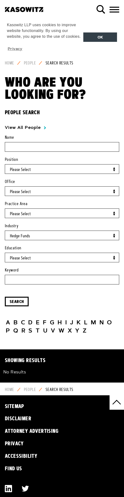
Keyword (12, 270)
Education (13, 248)
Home (9, 63)
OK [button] (100, 37)
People (30, 63)
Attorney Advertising (32, 431)
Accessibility (21, 456)
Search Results (59, 63)
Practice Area (16, 203)
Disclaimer (18, 418)
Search (17, 301)
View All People (23, 127)
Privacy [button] (15, 48)
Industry (11, 225)
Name (9, 137)
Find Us (13, 468)
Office (10, 181)
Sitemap (14, 406)
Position (11, 159)
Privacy (14, 443)
